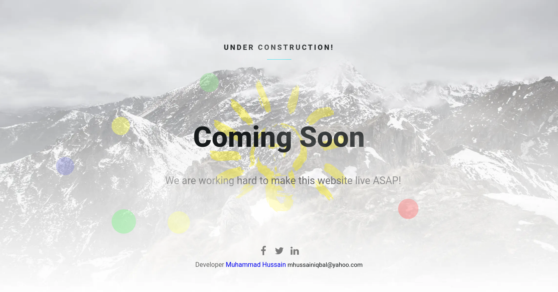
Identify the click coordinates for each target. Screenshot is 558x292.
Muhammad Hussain (256, 264)
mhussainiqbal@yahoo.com (324, 264)
